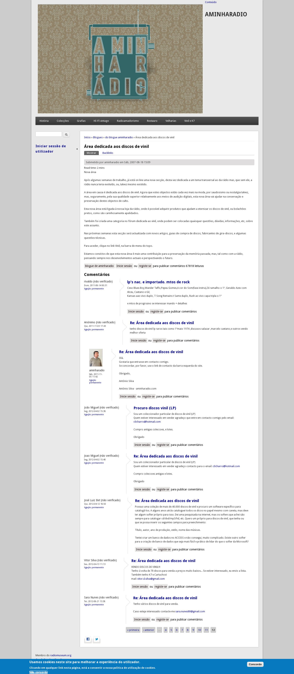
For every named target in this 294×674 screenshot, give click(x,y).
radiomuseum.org (60, 655)
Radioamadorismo (128, 120)
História (44, 120)
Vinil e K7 (189, 120)
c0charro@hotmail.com (147, 421)
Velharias (171, 120)
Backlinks (107, 152)
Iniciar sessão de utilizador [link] (51, 148)
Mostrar (93, 152)
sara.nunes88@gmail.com (190, 611)
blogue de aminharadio (99, 266)
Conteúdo (211, 2)
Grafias (81, 120)
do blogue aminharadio (119, 137)
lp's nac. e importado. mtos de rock (158, 282)
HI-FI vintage (101, 120)
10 (199, 630)
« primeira (133, 630)
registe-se (145, 266)
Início (87, 137)
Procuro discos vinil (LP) (155, 408)
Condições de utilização (49, 659)
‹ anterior (148, 630)
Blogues (98, 137)
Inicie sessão (124, 266)
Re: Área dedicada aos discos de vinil (162, 323)
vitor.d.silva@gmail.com (151, 578)
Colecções (63, 120)
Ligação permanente (94, 288)
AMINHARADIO (226, 14)
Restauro (152, 120)
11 (206, 630)
